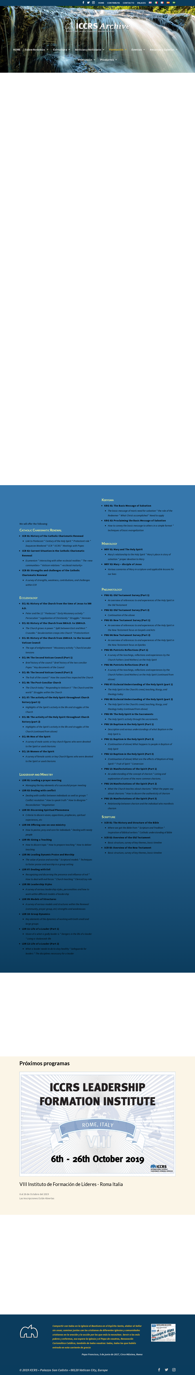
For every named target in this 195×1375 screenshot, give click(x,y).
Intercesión (85, 59)
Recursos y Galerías (162, 49)
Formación (116, 49)
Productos (107, 59)
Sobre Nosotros (35, 49)
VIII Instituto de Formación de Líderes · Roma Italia (71, 1184)
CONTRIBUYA (113, 3)
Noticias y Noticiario (88, 49)
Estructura (60, 49)
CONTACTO (128, 3)
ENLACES (141, 3)
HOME (101, 3)
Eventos (137, 49)
